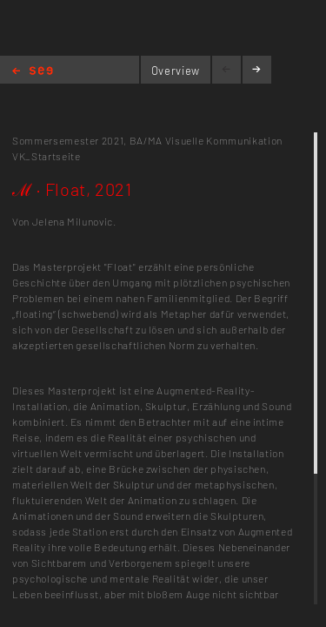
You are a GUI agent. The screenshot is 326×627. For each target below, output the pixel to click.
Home (32, 72)
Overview (175, 71)
